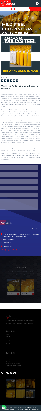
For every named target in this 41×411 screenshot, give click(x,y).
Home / (4, 42)
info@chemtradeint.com (8, 239)
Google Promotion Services (31, 409)
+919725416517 (6, 242)
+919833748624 (6, 246)
